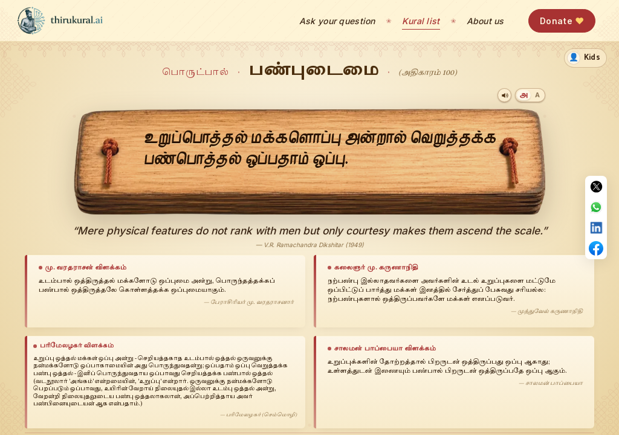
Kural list (421, 21)
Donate (562, 20)
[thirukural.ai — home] (60, 20)
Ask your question (337, 21)
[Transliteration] (537, 95)
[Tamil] (524, 95)
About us (485, 21)
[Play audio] (504, 95)
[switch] (585, 58)
